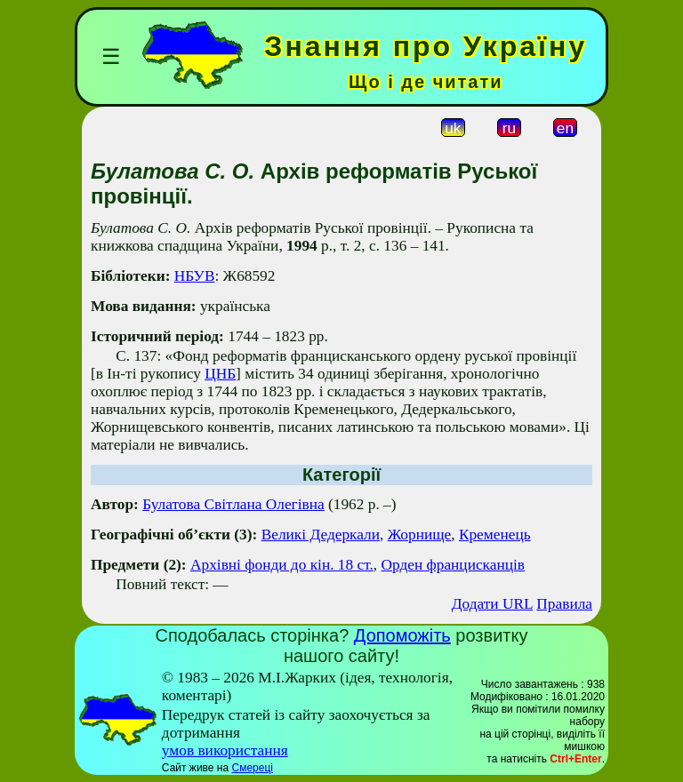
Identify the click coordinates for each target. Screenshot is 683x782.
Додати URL (492, 603)
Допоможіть (402, 635)
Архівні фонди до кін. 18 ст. (282, 564)
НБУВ (194, 275)
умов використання (225, 750)
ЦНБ (220, 373)
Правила (564, 603)
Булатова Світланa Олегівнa (233, 504)
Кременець (495, 534)
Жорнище (420, 534)
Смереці (251, 768)
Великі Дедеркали (320, 534)
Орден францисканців (453, 564)
